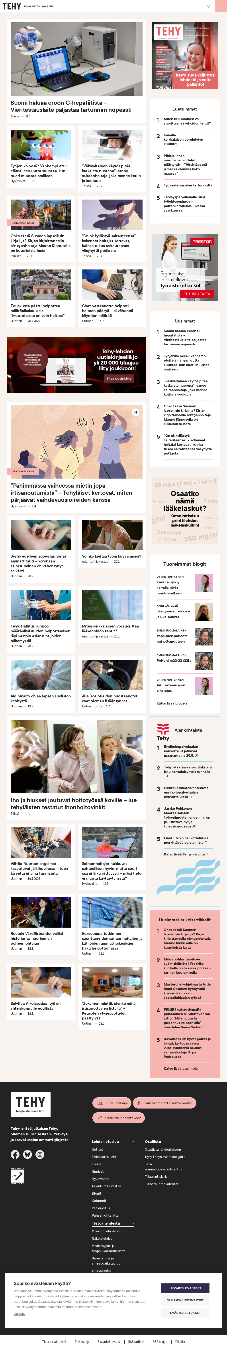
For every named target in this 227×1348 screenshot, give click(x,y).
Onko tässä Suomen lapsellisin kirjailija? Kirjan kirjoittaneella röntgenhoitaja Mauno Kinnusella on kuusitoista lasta (187, 415)
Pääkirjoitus (101, 1208)
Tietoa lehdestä (106, 1223)
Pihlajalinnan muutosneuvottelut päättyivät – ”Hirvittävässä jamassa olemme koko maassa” (185, 165)
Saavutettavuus (109, 1342)
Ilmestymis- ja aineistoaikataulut (106, 1261)
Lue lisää (19, 1314)
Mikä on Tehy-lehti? (106, 1231)
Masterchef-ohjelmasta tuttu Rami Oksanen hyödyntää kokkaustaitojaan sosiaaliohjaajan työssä (187, 991)
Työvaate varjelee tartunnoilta (188, 185)
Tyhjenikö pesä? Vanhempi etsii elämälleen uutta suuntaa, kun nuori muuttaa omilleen (186, 363)
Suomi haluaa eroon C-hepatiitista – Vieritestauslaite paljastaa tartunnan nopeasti (185, 337)
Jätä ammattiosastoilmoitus (163, 1167)
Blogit (97, 1193)
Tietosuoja (82, 1342)
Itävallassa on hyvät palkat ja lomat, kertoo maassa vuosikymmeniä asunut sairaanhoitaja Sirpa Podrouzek (187, 1048)
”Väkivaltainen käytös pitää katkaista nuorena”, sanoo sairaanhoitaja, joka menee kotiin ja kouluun (186, 388)
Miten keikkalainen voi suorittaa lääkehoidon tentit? (187, 121)
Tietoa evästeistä (54, 1342)
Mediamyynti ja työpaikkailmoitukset (108, 1248)
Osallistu (153, 1141)
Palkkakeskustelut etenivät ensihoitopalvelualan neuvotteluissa (186, 792)
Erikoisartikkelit (104, 1156)
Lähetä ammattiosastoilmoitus (168, 1103)
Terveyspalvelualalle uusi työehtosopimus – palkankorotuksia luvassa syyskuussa (184, 204)
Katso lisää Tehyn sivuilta (184, 854)
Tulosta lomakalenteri (162, 1184)
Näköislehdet (102, 1238)
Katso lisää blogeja (172, 703)
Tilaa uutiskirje (116, 1103)
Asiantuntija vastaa (106, 1186)
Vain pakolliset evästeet (186, 1300)
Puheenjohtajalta (105, 1215)
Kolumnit (99, 1200)
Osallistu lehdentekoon (123, 1118)
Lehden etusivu (105, 1141)
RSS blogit (160, 1342)
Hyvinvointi (100, 1178)
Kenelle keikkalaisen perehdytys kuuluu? (183, 139)
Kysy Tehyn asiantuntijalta (165, 1156)
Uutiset (97, 1149)
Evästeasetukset (186, 1312)
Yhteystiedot (101, 1270)
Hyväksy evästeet (186, 1288)
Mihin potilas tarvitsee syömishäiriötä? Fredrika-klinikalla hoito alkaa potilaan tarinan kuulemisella (187, 966)
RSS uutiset (136, 1342)
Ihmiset (98, 1171)
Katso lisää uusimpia (181, 1068)
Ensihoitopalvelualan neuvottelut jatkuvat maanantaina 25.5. (181, 751)
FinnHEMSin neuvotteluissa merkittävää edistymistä (186, 840)
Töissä (97, 1164)
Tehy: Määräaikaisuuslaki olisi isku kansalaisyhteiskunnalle (188, 769)
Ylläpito (180, 1342)
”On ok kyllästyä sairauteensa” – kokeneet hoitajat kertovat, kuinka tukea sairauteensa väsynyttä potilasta (188, 444)
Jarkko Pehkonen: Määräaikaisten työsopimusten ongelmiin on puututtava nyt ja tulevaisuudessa (187, 817)
